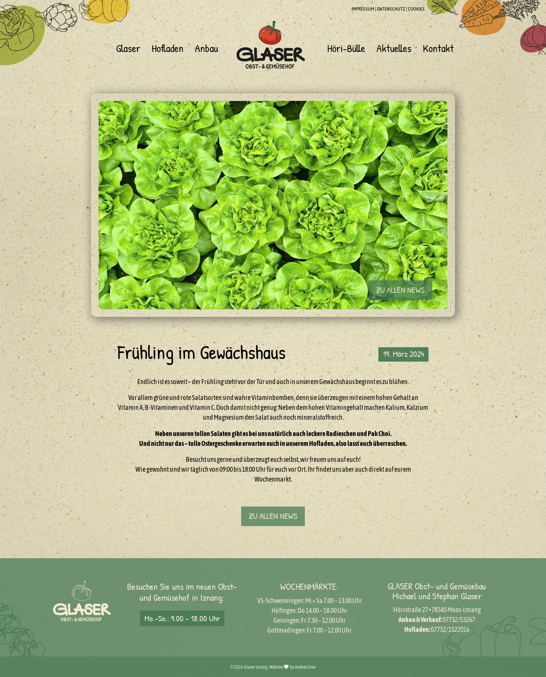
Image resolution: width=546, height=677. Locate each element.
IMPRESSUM (362, 9)
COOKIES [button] (416, 9)
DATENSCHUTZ (391, 9)
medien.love (305, 667)
